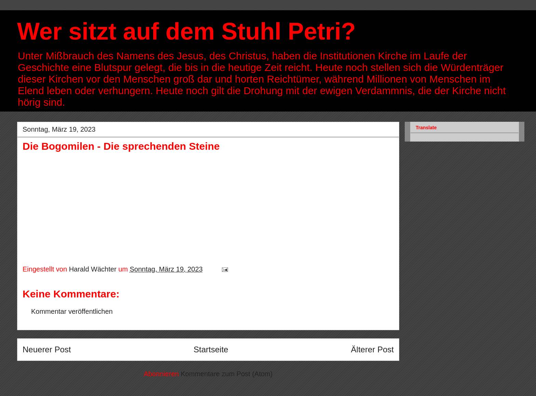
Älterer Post (372, 349)
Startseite (210, 349)
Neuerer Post (47, 349)
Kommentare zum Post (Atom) (226, 374)
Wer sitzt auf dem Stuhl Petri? (186, 31)
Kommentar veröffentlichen (72, 311)
